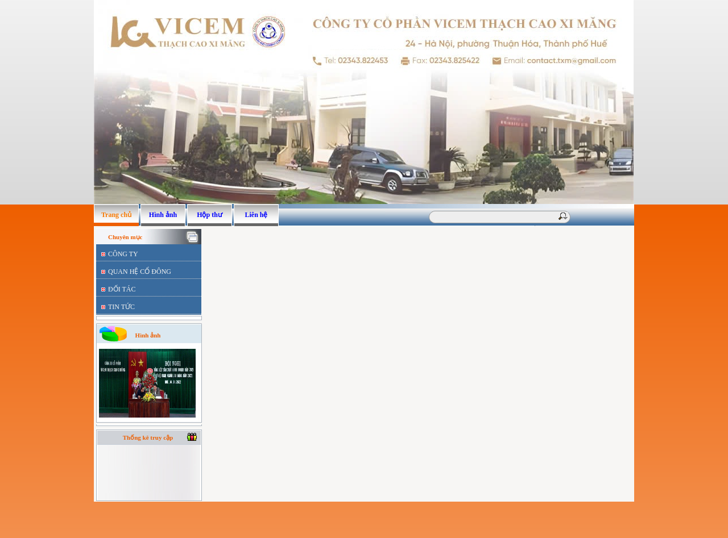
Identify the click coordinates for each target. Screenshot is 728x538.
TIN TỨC (121, 307)
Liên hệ (256, 215)
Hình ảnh (163, 215)
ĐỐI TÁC (121, 289)
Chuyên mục (125, 236)
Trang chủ (116, 215)
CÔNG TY (123, 254)
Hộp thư (209, 215)
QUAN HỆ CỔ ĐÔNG (139, 272)
